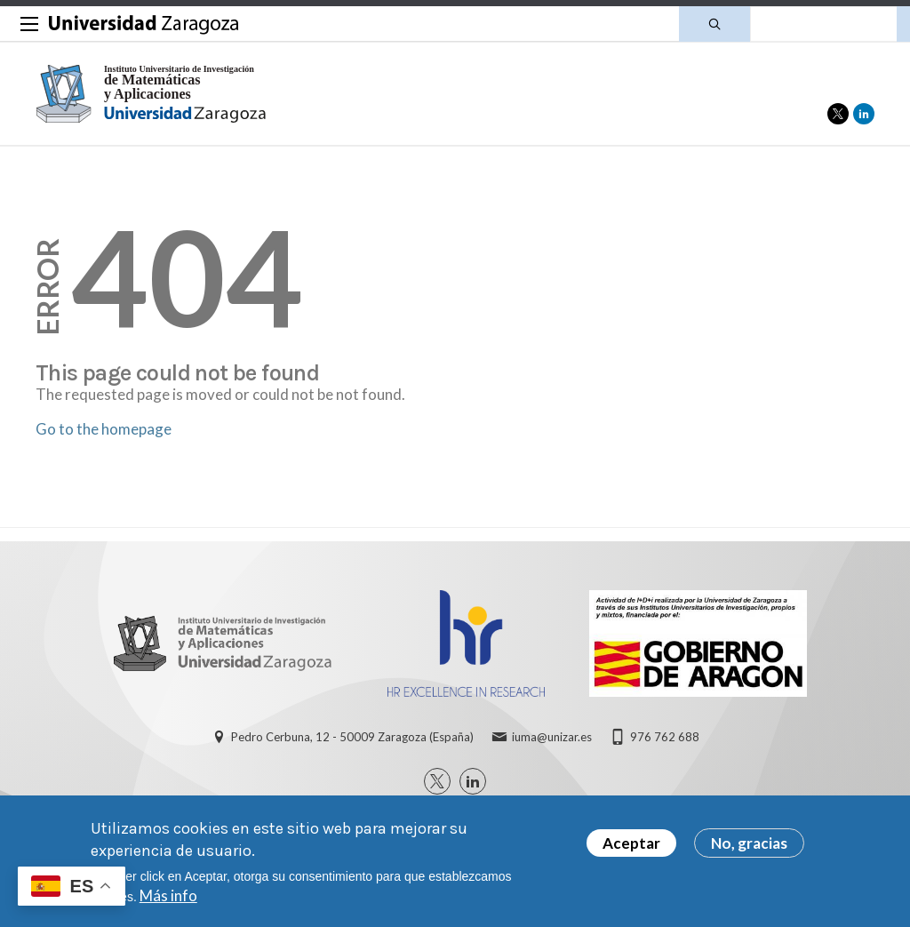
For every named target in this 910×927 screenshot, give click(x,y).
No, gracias (749, 850)
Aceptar (631, 850)
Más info (168, 902)
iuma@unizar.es (552, 737)
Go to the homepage (104, 429)
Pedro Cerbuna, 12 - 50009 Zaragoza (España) (352, 737)
